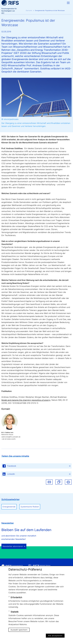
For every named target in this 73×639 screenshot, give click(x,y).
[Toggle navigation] (68, 2)
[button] (58, 482)
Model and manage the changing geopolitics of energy (25, 400)
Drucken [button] (68, 482)
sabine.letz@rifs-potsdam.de (10, 437)
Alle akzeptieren (55, 635)
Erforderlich (16, 597)
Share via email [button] (49, 482)
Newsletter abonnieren (13, 546)
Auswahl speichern (19, 630)
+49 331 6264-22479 (8, 439)
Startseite (29, 10)
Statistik (15, 612)
